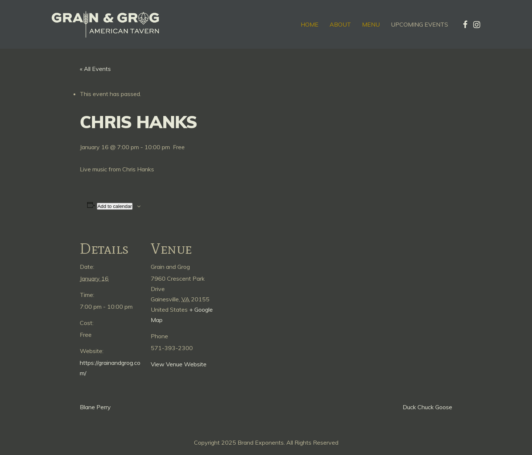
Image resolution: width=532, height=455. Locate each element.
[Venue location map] (261, 278)
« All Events (95, 68)
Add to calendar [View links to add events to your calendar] (115, 206)
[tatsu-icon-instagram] (476, 24)
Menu (371, 24)
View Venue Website (179, 364)
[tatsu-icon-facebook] (465, 24)
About (340, 24)
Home (309, 24)
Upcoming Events (419, 24)
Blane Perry (95, 407)
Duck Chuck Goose (427, 407)
